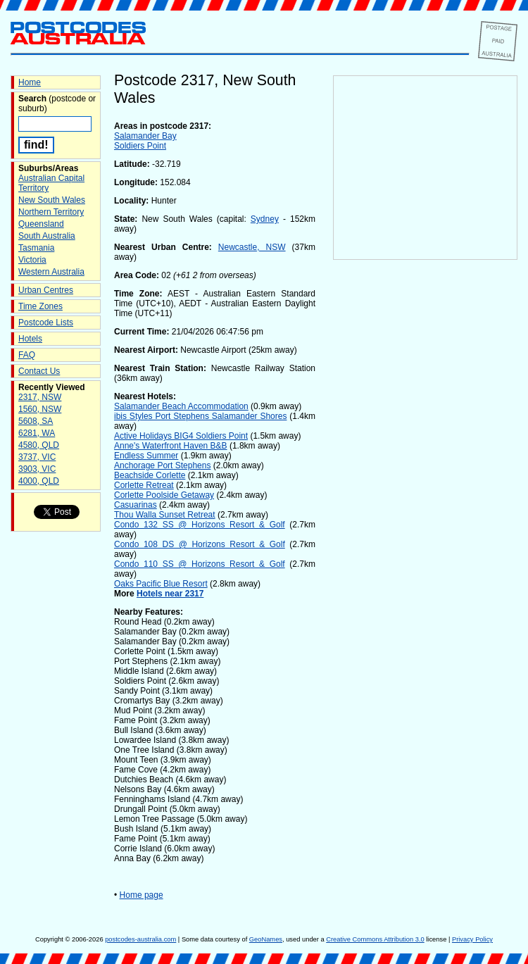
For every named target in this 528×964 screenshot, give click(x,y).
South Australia (46, 236)
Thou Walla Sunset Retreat (164, 515)
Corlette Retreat (144, 485)
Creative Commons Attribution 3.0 (375, 939)
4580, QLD (38, 445)
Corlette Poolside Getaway (164, 495)
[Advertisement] (425, 493)
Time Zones (40, 306)
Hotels (30, 339)
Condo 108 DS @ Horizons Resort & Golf (199, 544)
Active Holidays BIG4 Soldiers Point (181, 436)
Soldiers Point (140, 146)
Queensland (41, 224)
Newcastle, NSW (252, 247)
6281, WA (36, 433)
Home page (141, 895)
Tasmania (36, 248)
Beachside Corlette (149, 475)
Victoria (32, 260)
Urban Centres (45, 290)
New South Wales (51, 200)
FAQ (26, 355)
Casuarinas (135, 505)
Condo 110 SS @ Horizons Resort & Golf (199, 564)
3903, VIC (37, 469)
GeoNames (265, 939)
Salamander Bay (145, 136)
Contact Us (39, 371)
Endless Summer (146, 456)
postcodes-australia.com (140, 939)
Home (29, 82)
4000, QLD (38, 481)
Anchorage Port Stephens (162, 465)
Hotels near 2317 (170, 594)
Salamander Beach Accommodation (181, 406)
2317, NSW (39, 397)
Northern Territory (51, 212)
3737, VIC (37, 457)
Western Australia (51, 272)
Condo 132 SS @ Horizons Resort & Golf (199, 525)
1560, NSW (39, 409)
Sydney (265, 219)
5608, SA (35, 421)
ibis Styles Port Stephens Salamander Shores (200, 416)
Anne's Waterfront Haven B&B (170, 446)
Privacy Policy (472, 939)
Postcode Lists (45, 322)
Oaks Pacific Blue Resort (161, 584)
